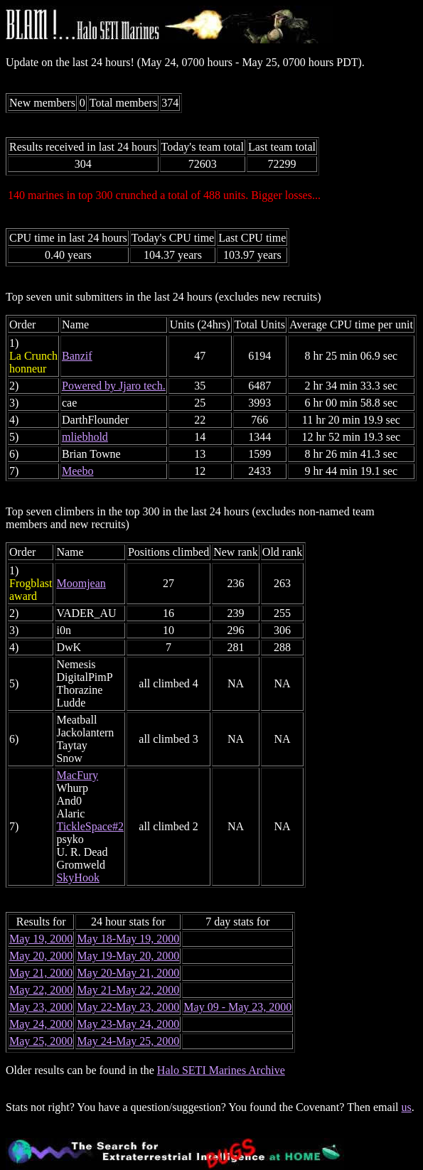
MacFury (77, 775)
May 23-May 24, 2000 (128, 1024)
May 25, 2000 (41, 1041)
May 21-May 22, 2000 (128, 990)
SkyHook (77, 877)
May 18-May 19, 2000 (128, 939)
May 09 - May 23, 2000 (237, 1007)
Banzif (77, 356)
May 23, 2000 (41, 1007)
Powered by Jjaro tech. (114, 386)
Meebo (77, 471)
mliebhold (85, 437)
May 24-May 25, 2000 (128, 1041)
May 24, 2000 (41, 1024)
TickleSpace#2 (90, 826)
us (407, 1107)
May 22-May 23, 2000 (128, 1007)
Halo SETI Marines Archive (221, 1070)
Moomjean (80, 583)
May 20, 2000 (41, 956)
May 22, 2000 (41, 990)
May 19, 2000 (41, 939)
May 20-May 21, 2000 (128, 973)
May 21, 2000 (41, 973)
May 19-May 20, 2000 (128, 956)
